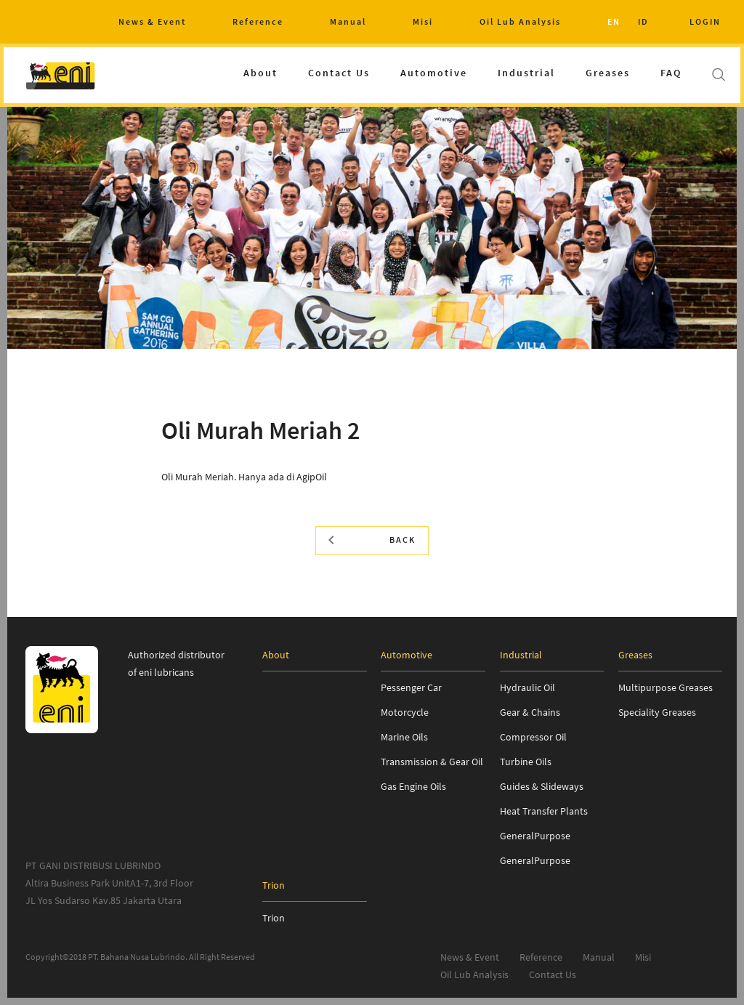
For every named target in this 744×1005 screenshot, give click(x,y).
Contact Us (339, 72)
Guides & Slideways (541, 786)
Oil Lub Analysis (520, 21)
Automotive (433, 72)
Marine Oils (404, 736)
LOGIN (705, 21)
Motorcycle (405, 712)
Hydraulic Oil (527, 687)
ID (643, 21)
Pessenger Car (411, 687)
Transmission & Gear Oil (432, 761)
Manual (348, 21)
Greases (608, 72)
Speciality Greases (657, 712)
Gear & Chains (530, 712)
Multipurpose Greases (665, 687)
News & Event (152, 21)
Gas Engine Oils (413, 786)
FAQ (671, 72)
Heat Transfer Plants (544, 811)
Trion (273, 917)
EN (613, 21)
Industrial (526, 72)
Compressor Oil (533, 736)
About (260, 72)
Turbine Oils (525, 761)
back (372, 539)
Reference (257, 21)
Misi (423, 21)
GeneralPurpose (535, 835)
